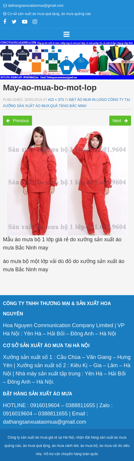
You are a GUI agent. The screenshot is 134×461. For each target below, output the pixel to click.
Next (120, 120)
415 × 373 (56, 100)
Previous (17, 120)
